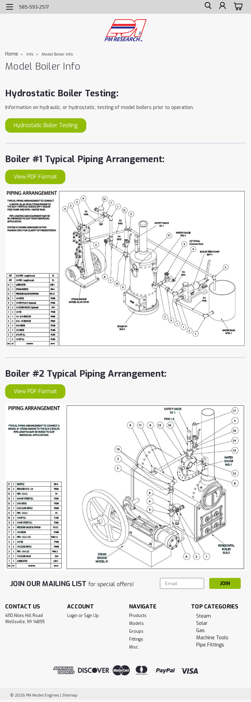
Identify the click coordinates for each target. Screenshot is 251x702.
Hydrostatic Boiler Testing (46, 125)
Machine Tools (212, 637)
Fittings (136, 639)
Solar (202, 623)
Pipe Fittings (210, 645)
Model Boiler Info (57, 54)
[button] (45, 125)
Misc (133, 647)
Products (138, 615)
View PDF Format (35, 176)
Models (136, 623)
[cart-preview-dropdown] (237, 6)
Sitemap (69, 695)
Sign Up (91, 615)
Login (72, 615)
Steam (203, 616)
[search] (206, 7)
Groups (136, 631)
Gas (200, 630)
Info (30, 54)
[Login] (222, 7)
